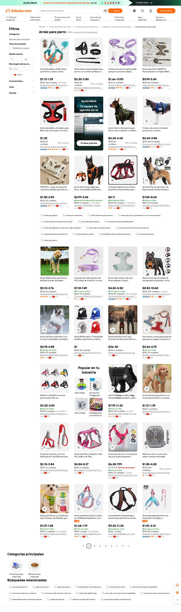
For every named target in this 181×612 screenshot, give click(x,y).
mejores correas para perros (82, 599)
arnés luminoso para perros (100, 215)
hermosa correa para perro (98, 228)
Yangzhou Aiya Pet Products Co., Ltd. (156, 294)
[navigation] (21, 287)
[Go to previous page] (83, 545)
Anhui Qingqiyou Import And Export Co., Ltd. (156, 473)
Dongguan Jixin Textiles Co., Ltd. (122, 414)
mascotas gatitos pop (86, 593)
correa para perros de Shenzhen (118, 222)
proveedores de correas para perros (114, 234)
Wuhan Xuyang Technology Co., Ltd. (156, 411)
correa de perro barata (88, 222)
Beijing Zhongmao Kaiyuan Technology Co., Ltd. (122, 353)
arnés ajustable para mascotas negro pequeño (61, 228)
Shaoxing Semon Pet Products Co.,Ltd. (122, 85)
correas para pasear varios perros (116, 599)
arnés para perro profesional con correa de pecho (139, 215)
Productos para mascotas (86, 27)
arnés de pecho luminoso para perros (132, 228)
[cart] (143, 11)
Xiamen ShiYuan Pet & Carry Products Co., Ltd (88, 353)
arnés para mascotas (72, 215)
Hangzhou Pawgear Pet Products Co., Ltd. (156, 205)
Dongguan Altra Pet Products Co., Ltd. (122, 296)
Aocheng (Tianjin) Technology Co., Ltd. (54, 534)
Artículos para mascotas (60, 27)
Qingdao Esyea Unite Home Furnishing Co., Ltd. (122, 147)
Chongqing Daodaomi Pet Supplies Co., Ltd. (54, 470)
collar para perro (49, 240)
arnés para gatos (49, 215)
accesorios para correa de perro (155, 593)
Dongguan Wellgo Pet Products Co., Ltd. (88, 88)
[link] (177, 585)
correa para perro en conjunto (22, 593)
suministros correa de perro (88, 587)
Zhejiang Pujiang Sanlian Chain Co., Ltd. (156, 355)
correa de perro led (115, 587)
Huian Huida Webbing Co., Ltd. (121, 534)
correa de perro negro (83, 234)
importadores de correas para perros (25, 599)
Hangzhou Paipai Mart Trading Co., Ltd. (88, 205)
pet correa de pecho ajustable (143, 587)
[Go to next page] (128, 545)
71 (123, 546)
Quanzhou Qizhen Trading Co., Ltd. (54, 414)
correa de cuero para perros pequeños (119, 593)
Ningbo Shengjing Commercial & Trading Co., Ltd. (54, 85)
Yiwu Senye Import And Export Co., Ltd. (54, 147)
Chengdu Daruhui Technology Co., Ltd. (156, 85)
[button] (105, 10)
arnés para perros (55, 599)
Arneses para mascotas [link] (145, 27)
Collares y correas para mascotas (116, 27)
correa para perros (145, 234)
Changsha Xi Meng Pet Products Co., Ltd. (88, 296)
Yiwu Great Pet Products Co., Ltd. (122, 475)
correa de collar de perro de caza (56, 593)
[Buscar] (115, 10)
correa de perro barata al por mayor (57, 222)
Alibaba (42, 27)
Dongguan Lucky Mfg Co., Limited (156, 144)
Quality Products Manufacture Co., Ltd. (88, 534)
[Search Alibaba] (70, 10)
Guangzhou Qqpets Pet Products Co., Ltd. (156, 534)
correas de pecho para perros (54, 234)
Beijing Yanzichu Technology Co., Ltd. (122, 205)
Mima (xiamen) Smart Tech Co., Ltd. (88, 470)
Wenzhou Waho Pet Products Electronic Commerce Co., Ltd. (54, 355)
